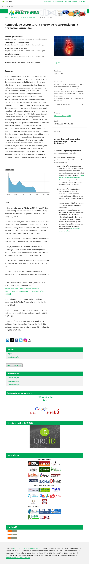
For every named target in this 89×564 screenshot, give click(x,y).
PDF (59, 63)
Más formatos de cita (63, 105)
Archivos (14, 18)
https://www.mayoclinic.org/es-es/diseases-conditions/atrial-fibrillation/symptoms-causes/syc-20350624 (24, 291)
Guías (45, 400)
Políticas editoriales (45, 397)
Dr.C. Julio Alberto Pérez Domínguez (27, 548)
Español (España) (13, 357)
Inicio (6, 18)
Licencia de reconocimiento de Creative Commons (71, 177)
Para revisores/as (13, 385)
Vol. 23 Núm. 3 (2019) (27, 18)
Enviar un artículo (14, 365)
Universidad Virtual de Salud (53, 1)
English (10, 354)
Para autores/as (13, 381)
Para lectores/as (13, 378)
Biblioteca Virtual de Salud (75, 1)
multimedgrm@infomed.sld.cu (18, 558)
